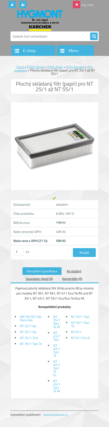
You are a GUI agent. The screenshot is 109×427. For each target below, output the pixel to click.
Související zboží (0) (39, 278)
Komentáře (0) (72, 278)
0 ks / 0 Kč (87, 5)
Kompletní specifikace (42, 271)
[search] (94, 36)
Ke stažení (74, 271)
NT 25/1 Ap (28, 325)
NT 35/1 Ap (28, 331)
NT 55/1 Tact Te (80, 324)
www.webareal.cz (55, 414)
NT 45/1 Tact (56, 336)
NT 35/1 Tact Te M (56, 321)
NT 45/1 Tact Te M (56, 385)
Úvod (20, 66)
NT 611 (76, 331)
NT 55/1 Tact (80, 316)
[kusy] (18, 251)
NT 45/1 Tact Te (56, 350)
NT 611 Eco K (80, 337)
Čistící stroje (35, 66)
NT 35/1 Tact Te (31, 343)
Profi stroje (55, 66)
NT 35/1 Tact (29, 337)
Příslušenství (75, 66)
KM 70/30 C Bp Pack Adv (31, 318)
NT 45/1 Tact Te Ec (56, 368)
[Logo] (39, 20)
